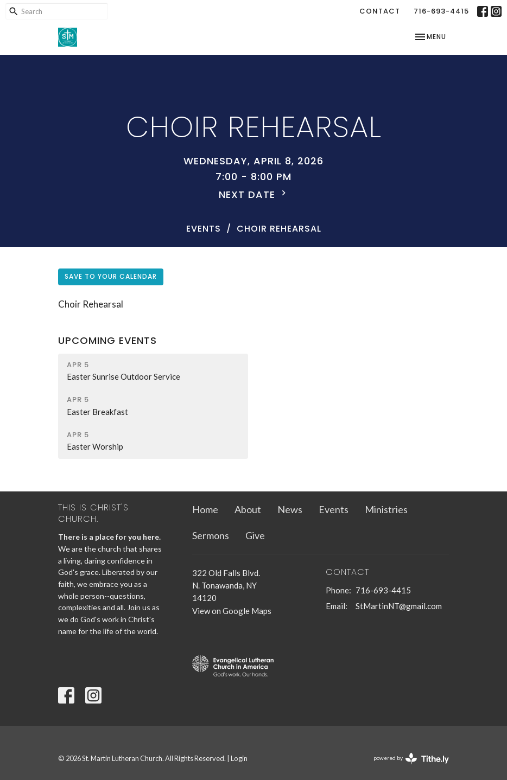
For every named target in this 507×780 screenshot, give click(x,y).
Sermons (210, 535)
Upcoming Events (107, 340)
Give (255, 535)
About (248, 509)
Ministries (386, 509)
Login (239, 758)
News (289, 509)
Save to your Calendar (111, 276)
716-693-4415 (441, 11)
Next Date (254, 194)
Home (205, 509)
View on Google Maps (231, 611)
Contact (379, 11)
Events (203, 228)
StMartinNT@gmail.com (399, 606)
